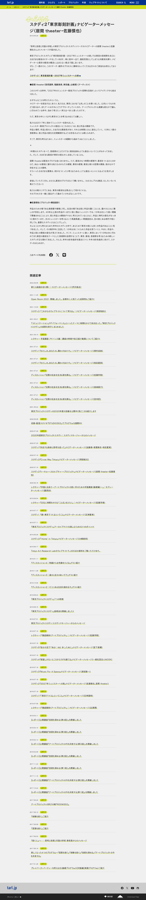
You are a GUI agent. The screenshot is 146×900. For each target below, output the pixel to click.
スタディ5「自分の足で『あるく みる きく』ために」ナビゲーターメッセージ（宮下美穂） (67, 647)
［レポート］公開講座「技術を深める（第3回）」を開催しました (56, 731)
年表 (84, 2)
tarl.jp (10, 2)
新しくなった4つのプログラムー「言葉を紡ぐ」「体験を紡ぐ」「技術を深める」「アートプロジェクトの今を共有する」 (73, 854)
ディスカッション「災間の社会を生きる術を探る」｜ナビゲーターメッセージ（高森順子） (67, 386)
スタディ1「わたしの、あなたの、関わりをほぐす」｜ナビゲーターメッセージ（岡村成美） (67, 350)
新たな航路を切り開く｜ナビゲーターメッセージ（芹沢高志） (56, 286)
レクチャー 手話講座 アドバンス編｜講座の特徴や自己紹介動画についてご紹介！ (65, 338)
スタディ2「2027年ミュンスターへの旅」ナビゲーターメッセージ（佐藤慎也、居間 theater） (70, 683)
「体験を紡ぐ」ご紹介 (39, 816)
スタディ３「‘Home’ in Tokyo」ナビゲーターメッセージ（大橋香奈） (59, 538)
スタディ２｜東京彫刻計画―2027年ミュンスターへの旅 (54, 75)
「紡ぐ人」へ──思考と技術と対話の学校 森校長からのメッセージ (59, 840)
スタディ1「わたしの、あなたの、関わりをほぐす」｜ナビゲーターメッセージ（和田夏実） (67, 362)
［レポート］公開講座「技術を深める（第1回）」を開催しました (56, 767)
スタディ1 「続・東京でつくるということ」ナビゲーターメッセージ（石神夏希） (63, 514)
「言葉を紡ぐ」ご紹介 (39, 828)
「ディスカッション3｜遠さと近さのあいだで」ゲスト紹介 (54, 574)
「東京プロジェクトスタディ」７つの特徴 (47, 598)
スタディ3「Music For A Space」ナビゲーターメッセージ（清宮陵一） (61, 671)
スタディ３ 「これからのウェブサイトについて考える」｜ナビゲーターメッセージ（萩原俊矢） (68, 310)
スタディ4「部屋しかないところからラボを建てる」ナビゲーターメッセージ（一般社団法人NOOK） (71, 659)
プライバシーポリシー (14, 897)
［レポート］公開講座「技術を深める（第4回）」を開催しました (56, 719)
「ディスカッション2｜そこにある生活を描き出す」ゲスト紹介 (56, 586)
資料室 (42, 2)
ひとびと (51, 2)
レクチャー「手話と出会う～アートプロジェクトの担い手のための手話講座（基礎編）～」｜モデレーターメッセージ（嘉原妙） (72, 488)
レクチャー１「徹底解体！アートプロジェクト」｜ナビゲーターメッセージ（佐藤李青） (65, 635)
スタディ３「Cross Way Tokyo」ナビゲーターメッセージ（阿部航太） (60, 459)
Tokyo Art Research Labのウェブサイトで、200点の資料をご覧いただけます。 (66, 550)
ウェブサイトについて (98, 2)
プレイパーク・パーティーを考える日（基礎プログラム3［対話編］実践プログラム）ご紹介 (67, 867)
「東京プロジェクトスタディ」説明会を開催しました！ (52, 610)
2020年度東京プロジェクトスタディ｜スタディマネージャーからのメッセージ (63, 435)
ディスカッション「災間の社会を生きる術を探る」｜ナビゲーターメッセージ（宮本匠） (66, 398)
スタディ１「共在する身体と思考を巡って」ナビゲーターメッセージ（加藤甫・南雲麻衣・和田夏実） (71, 447)
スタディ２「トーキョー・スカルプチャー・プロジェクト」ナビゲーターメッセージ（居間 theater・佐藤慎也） (73, 473)
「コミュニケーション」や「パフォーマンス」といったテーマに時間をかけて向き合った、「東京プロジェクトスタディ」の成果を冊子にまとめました (73, 325)
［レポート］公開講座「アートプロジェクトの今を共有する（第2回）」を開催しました (64, 779)
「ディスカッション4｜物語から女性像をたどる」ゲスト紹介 (55, 562)
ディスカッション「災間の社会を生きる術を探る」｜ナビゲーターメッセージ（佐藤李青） (67, 374)
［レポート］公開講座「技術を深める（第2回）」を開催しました (56, 755)
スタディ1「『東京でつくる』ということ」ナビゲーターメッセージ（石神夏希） (62, 695)
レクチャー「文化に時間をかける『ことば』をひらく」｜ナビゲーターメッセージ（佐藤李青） (68, 502)
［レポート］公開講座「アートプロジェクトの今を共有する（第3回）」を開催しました (64, 743)
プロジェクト (73, 2)
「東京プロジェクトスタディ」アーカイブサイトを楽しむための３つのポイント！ (62, 526)
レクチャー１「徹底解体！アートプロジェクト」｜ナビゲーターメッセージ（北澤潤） (64, 707)
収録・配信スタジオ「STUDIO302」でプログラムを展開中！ (56, 423)
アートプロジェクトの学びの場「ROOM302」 (50, 804)
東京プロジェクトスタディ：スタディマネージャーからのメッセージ (58, 623)
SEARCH (121, 3)
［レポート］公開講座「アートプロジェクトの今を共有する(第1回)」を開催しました (64, 792)
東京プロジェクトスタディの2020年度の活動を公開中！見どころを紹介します (63, 410)
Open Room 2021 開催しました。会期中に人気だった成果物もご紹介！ (62, 298)
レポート (61, 2)
